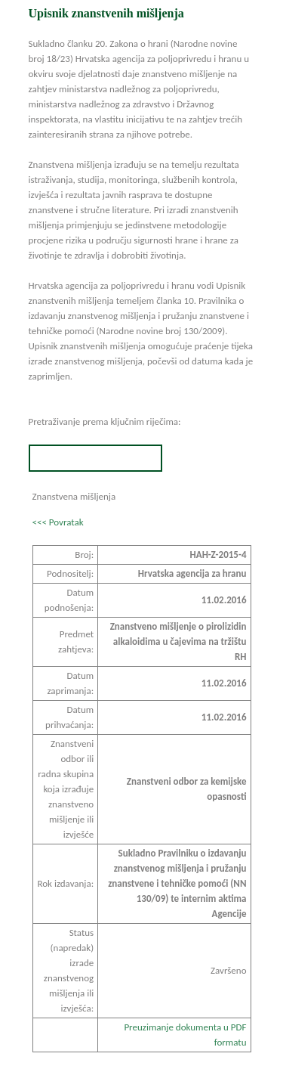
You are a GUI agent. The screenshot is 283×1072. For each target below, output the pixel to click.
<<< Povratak (58, 522)
